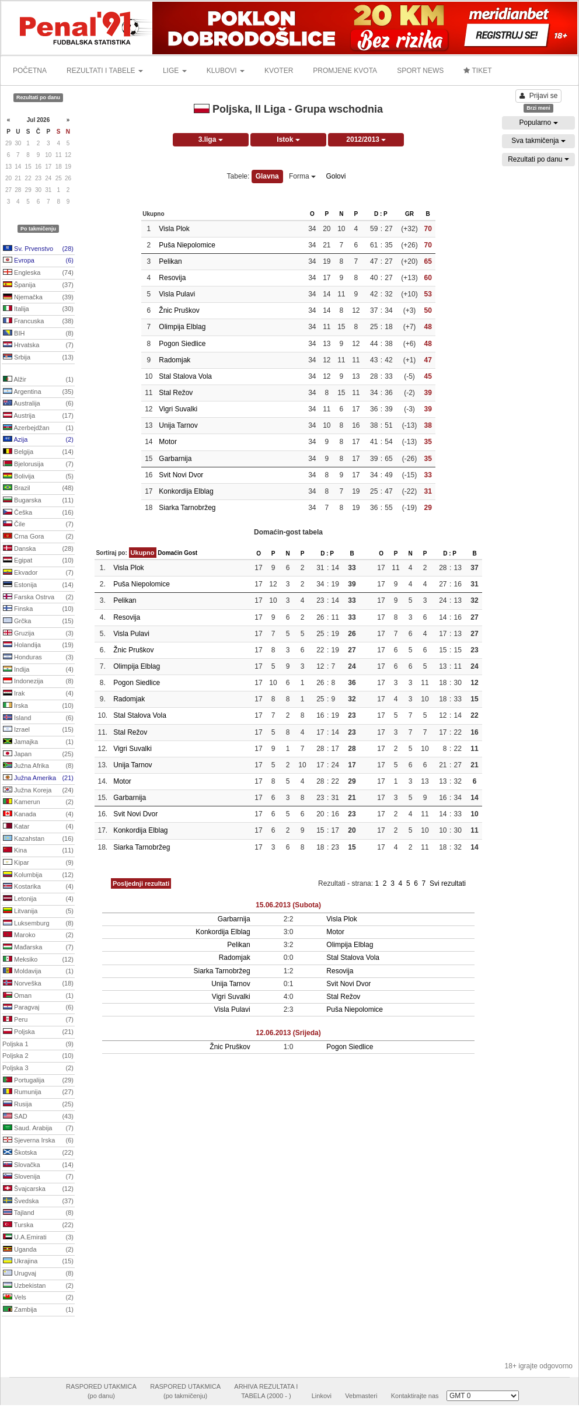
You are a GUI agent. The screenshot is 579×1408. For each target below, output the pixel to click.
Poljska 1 (38, 1044)
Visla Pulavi (177, 294)
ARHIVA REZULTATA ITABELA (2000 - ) (266, 1391)
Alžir (38, 380)
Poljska (38, 1032)
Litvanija (38, 911)
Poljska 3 (38, 1068)
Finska (38, 609)
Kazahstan (38, 839)
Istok (288, 139)
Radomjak (174, 360)
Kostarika (38, 887)
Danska (38, 549)
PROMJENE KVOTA (345, 71)
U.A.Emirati (38, 1237)
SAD (38, 1116)
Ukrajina (38, 1261)
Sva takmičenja (538, 141)
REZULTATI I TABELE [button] (105, 71)
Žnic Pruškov (179, 310)
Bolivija (38, 476)
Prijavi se (538, 96)
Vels (38, 1297)
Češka (38, 513)
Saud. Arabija (38, 1128)
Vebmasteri (361, 1395)
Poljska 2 (38, 1056)
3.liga (210, 139)
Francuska (38, 321)
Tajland (38, 1213)
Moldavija (38, 971)
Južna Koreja (38, 790)
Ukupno (143, 552)
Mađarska (38, 947)
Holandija (38, 645)
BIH (38, 333)
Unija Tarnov (178, 425)
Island (38, 718)
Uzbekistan (38, 1286)
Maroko (38, 935)
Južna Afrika (38, 766)
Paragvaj (38, 1007)
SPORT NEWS (420, 71)
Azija (38, 440)
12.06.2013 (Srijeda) (288, 1033)
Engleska (38, 273)
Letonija (38, 899)
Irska (38, 706)
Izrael (38, 730)
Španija (38, 285)
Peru (38, 1020)
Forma (302, 176)
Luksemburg (38, 923)
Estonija (38, 585)
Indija (38, 670)
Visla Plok (174, 229)
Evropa (38, 260)
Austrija (38, 416)
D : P (381, 214)
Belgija (38, 452)
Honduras (38, 657)
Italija (38, 309)
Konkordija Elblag (186, 491)
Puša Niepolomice (187, 245)
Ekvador (38, 573)
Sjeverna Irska (38, 1140)
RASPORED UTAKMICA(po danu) (101, 1391)
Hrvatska (38, 345)
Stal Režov (176, 393)
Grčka (38, 621)
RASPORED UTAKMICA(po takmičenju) (185, 1391)
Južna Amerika (38, 778)
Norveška (38, 983)
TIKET (477, 71)
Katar (38, 826)
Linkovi (322, 1395)
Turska (38, 1225)
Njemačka (38, 297)
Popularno (538, 122)
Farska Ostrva (38, 597)
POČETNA (30, 71)
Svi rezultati (448, 883)
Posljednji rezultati (141, 883)
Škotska (38, 1153)
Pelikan (170, 261)
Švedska (38, 1201)
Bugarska (38, 500)
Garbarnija (175, 459)
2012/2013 (366, 139)
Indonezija (38, 681)
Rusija (38, 1104)
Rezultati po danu (538, 159)
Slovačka (38, 1165)
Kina (38, 850)
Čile (38, 524)
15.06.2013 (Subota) (288, 905)
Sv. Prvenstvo (38, 249)
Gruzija (38, 633)
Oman (38, 996)
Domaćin (170, 553)
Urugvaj (38, 1273)
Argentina (38, 392)
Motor (168, 442)
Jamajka (38, 742)
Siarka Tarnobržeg (187, 508)
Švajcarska (38, 1189)
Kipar (38, 863)
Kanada (38, 814)
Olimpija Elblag (182, 327)
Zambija (38, 1310)
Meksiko (38, 960)
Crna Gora (38, 536)
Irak (38, 693)
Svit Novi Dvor (181, 475)
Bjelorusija (38, 464)
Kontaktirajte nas (415, 1395)
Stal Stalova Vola (185, 376)
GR (409, 214)
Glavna (267, 176)
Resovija (172, 278)
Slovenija (38, 1177)
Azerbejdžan (38, 428)
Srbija (38, 357)
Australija (38, 403)
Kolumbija (38, 875)
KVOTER (278, 71)
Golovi (336, 176)
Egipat (38, 560)
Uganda (38, 1250)
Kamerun (38, 802)
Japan (38, 754)
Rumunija (38, 1092)
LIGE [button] (175, 71)
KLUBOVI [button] (226, 71)
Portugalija (38, 1080)
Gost (190, 553)
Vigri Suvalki (178, 409)
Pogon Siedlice (182, 344)
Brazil (38, 488)
